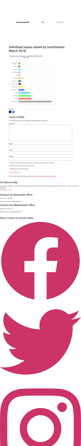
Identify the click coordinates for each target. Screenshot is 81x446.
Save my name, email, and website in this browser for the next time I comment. (32, 162)
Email (11, 150)
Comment (12, 123)
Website (11, 156)
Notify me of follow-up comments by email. (22, 165)
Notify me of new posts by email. (19, 168)
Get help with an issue (6, 190)
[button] (42, 22)
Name (11, 143)
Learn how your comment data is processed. (43, 176)
